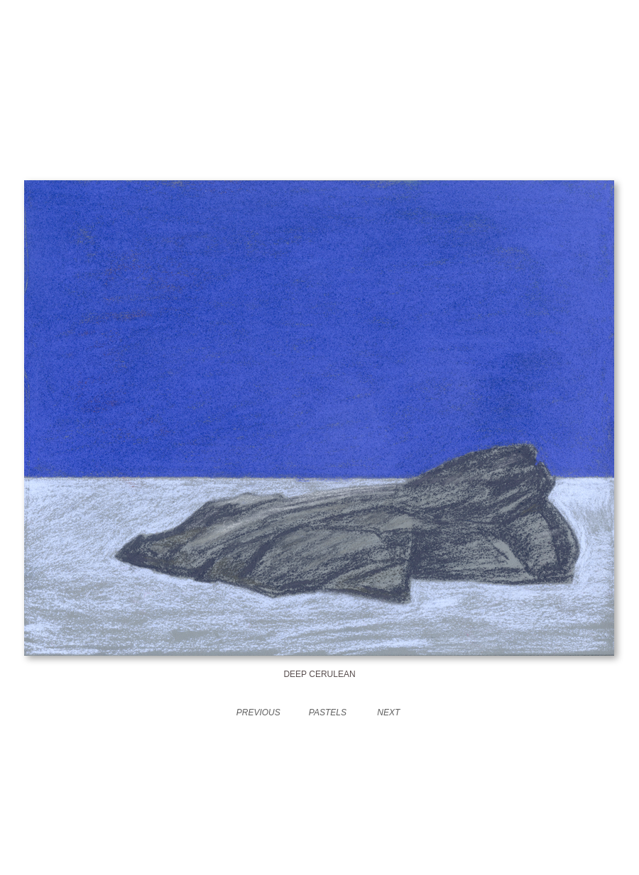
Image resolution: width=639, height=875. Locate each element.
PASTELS (327, 712)
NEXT (388, 712)
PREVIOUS (258, 712)
